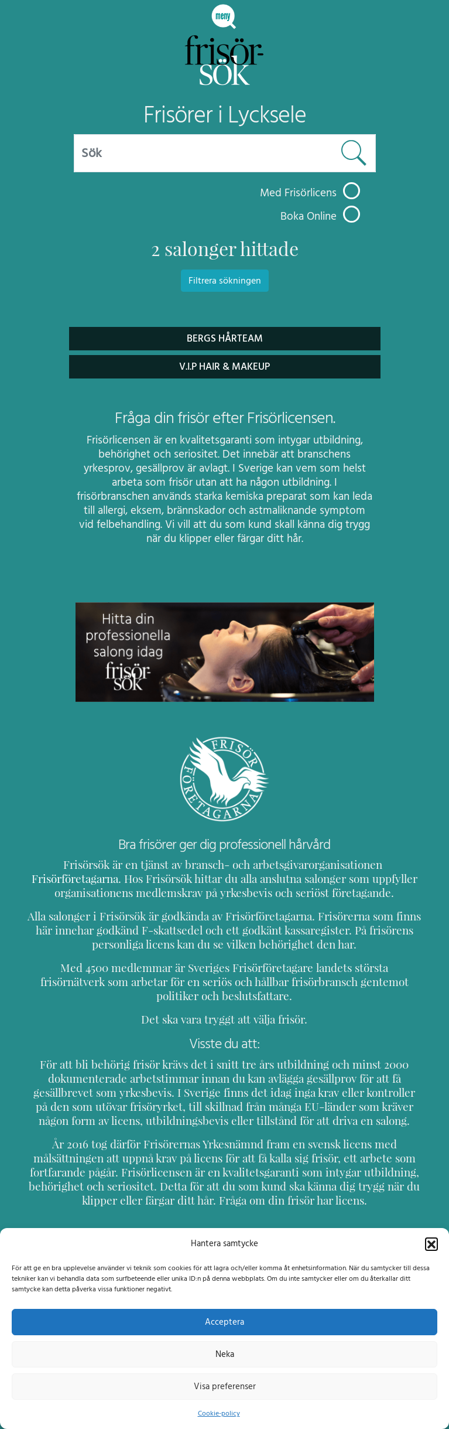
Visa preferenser (225, 1386)
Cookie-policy (218, 1413)
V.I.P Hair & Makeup (224, 366)
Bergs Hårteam (224, 338)
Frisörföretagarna (368, 864)
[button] (431, 1243)
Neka (224, 1354)
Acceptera (224, 1322)
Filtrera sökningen (225, 280)
